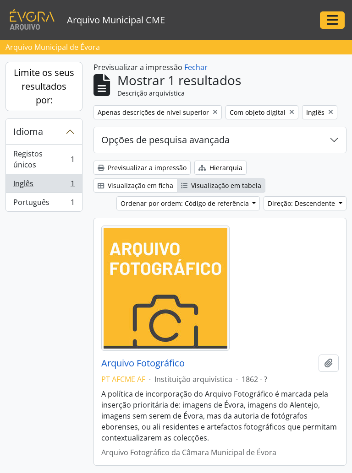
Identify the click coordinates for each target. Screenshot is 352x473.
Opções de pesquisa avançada (165, 140)
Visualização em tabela (221, 185)
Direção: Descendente (302, 203)
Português (44, 204)
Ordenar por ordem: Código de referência (186, 203)
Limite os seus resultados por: (44, 86)
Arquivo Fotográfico (143, 363)
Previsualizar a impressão (142, 167)
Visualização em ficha (135, 185)
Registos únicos (44, 159)
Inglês (44, 185)
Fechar (196, 67)
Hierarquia (220, 167)
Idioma (28, 131)
